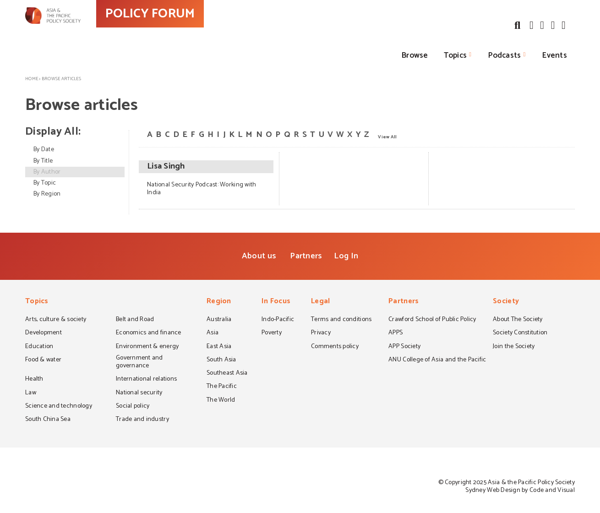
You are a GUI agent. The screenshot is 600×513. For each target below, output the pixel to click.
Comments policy (335, 347)
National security (139, 393)
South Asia (221, 360)
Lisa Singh (166, 166)
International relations (146, 379)
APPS (395, 333)
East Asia (219, 347)
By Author (46, 172)
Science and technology (58, 406)
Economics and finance (148, 333)
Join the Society (514, 347)
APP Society (404, 347)
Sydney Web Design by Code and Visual (520, 490)
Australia (219, 320)
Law (30, 393)
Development (43, 333)
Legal (320, 302)
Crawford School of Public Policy (432, 320)
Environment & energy (147, 347)
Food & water (43, 360)
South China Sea (48, 420)
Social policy (132, 406)
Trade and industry (142, 420)
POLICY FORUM (193, 31)
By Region (46, 194)
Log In (346, 256)
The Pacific (222, 387)
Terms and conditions (341, 320)
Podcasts (504, 55)
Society (506, 302)
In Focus (276, 302)
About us (259, 256)
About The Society (518, 320)
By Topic (44, 183)
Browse (415, 55)
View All (387, 136)
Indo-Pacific (278, 320)
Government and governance (139, 362)
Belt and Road (135, 320)
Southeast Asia (227, 373)
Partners (306, 256)
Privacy (321, 333)
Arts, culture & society (55, 320)
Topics (455, 55)
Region (219, 302)
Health (34, 379)
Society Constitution (520, 333)
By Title (43, 161)
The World (221, 400)
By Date (43, 149)
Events (554, 55)
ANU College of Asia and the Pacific (437, 360)
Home (31, 78)
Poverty (272, 333)
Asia (212, 333)
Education (39, 347)
